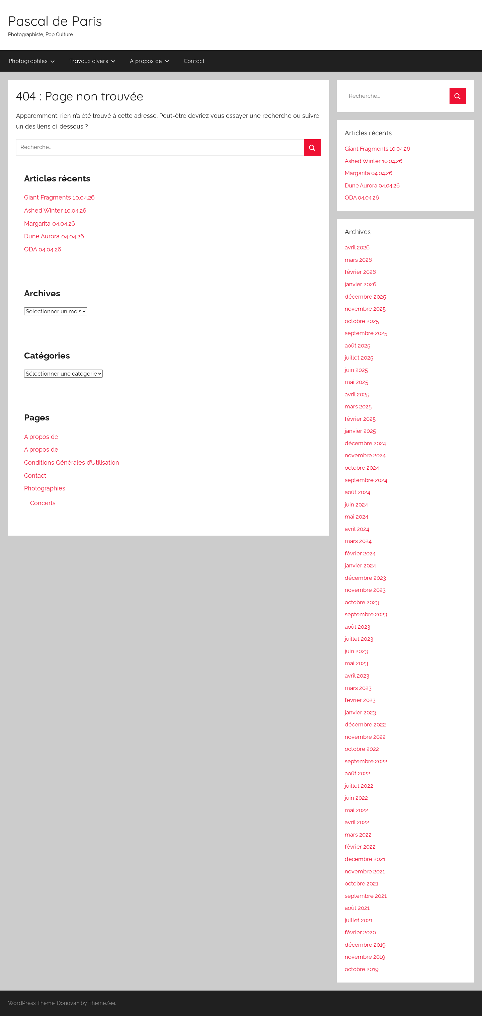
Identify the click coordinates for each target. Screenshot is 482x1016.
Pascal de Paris (55, 20)
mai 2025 (356, 382)
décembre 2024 (365, 443)
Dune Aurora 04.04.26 (54, 236)
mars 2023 (358, 688)
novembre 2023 (365, 590)
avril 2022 (357, 822)
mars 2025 (358, 406)
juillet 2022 (359, 785)
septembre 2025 (366, 333)
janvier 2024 (360, 565)
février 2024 (360, 553)
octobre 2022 (362, 749)
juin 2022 (356, 797)
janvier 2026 (360, 284)
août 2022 (357, 773)
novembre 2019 (365, 956)
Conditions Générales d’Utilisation (71, 462)
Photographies (32, 60)
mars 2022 (358, 834)
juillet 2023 (359, 638)
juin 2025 (356, 370)
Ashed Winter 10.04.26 (55, 210)
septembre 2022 (366, 761)
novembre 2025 (365, 308)
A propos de (149, 60)
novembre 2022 (365, 736)
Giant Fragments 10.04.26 (59, 197)
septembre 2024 (366, 480)
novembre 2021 (365, 871)
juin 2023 (356, 651)
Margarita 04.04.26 (49, 223)
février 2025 (360, 418)
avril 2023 (357, 675)
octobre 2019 (362, 969)
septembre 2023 (366, 614)
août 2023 (357, 626)
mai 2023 (356, 663)
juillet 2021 (359, 920)
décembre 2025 (365, 296)
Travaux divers (92, 60)
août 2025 (357, 345)
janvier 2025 (360, 430)
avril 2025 (357, 394)
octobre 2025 (362, 321)
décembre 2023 (365, 577)
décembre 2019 (365, 944)
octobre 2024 (362, 467)
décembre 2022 (365, 724)
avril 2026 (357, 247)
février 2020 (360, 932)
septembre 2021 (366, 895)
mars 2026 (358, 259)
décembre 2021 (365, 859)
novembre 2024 (365, 455)
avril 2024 (357, 529)
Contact (194, 60)
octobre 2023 (362, 602)
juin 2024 (356, 504)
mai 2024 (356, 516)
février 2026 (360, 271)
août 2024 (357, 492)
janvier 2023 (360, 712)
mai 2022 (356, 810)
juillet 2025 (359, 357)
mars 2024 (358, 541)
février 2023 (360, 700)
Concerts (43, 502)
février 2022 (360, 846)
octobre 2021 (361, 883)
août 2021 (357, 908)
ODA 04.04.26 (42, 249)
